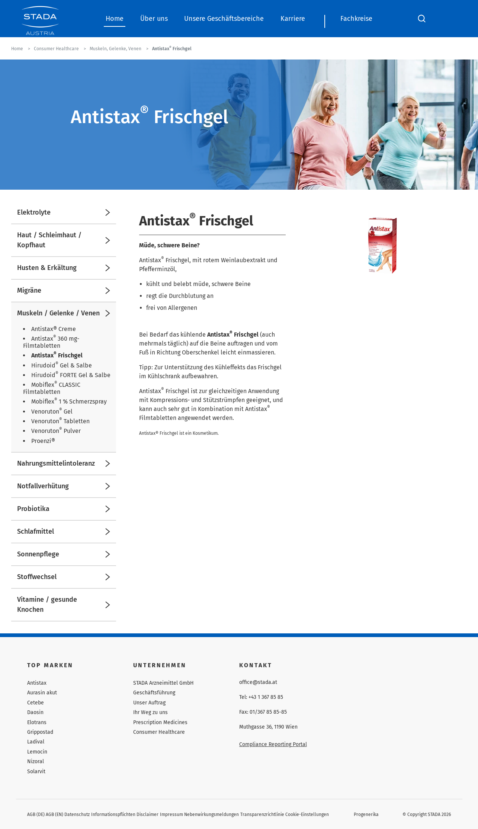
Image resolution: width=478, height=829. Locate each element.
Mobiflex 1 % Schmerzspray (69, 401)
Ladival (35, 742)
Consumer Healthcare (159, 732)
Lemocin (37, 752)
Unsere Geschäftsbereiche (224, 19)
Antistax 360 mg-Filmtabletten (51, 342)
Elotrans (36, 722)
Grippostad (40, 732)
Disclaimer (147, 814)
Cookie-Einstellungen (307, 814)
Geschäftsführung (154, 693)
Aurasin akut (42, 693)
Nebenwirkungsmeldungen (211, 814)
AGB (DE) (36, 814)
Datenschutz (77, 814)
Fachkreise (356, 19)
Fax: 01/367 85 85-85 (263, 712)
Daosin (35, 712)
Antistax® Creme (53, 328)
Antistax (36, 683)
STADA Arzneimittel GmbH (163, 683)
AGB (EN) (54, 814)
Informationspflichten (113, 814)
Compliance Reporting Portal (273, 744)
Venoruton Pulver (56, 430)
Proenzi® (43, 440)
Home (114, 19)
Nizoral (35, 761)
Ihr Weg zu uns (150, 712)
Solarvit (36, 771)
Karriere (292, 19)
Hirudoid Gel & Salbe (61, 365)
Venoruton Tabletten (60, 421)
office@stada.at (258, 682)
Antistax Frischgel (57, 355)
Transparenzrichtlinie (262, 814)
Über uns (154, 19)
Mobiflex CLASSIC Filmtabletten (51, 388)
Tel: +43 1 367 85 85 (261, 697)
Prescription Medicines (160, 722)
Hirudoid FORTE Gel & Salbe (70, 375)
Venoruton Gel (52, 411)
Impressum (171, 814)
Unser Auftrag (149, 703)
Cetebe (35, 703)
